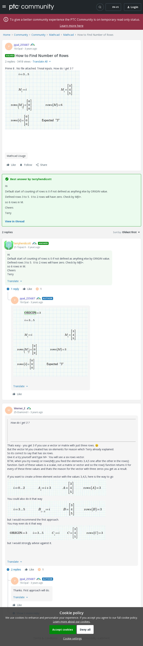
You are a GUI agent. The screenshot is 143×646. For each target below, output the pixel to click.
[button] (4, 7)
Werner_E (19, 408)
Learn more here (71, 26)
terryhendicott (22, 243)
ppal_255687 (21, 45)
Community (21, 34)
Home (6, 34)
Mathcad (54, 34)
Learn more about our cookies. (71, 621)
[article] (71, 266)
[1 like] (39, 288)
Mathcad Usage (16, 156)
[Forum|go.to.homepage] (31, 7)
